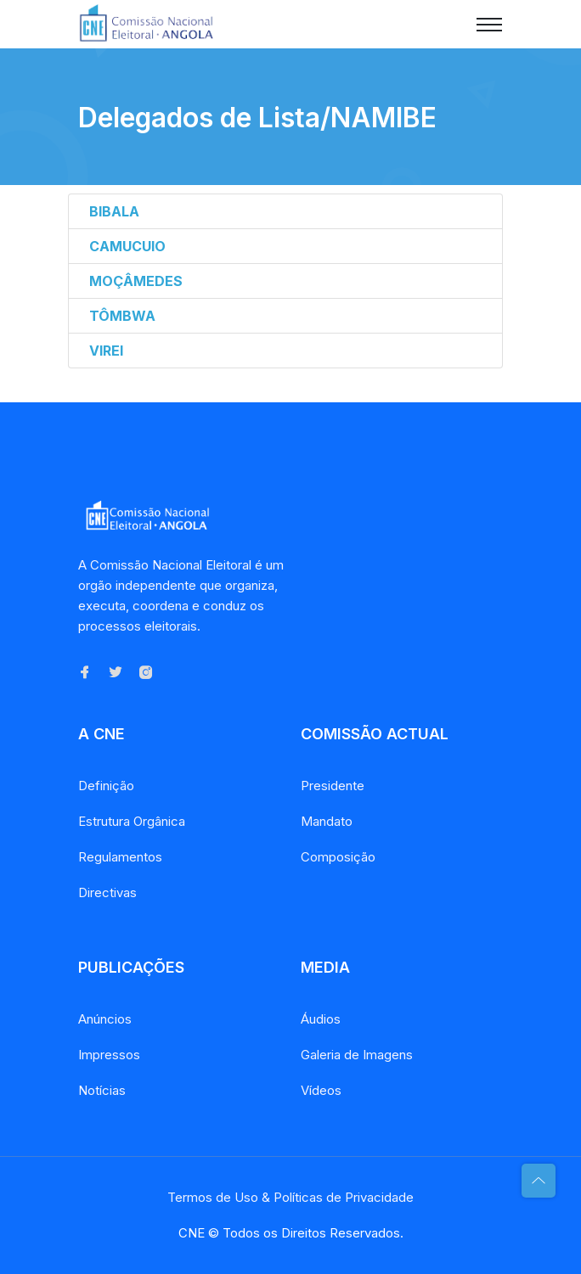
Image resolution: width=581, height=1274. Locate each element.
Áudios (321, 1019)
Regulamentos (120, 857)
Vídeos (321, 1090)
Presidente (332, 785)
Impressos (109, 1055)
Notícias (102, 1090)
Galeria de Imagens (357, 1055)
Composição (338, 857)
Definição (106, 785)
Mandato (327, 821)
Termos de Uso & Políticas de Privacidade (290, 1197)
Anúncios (105, 1019)
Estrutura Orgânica (131, 821)
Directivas (107, 892)
